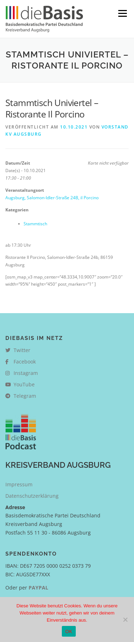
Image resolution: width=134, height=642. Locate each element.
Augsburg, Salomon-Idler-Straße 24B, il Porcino (52, 198)
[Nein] (125, 619)
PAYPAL (38, 587)
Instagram (21, 373)
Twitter (17, 350)
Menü (122, 13)
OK (68, 631)
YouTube (20, 384)
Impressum (19, 484)
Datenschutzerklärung (32, 495)
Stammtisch (35, 224)
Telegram (20, 395)
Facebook (20, 361)
